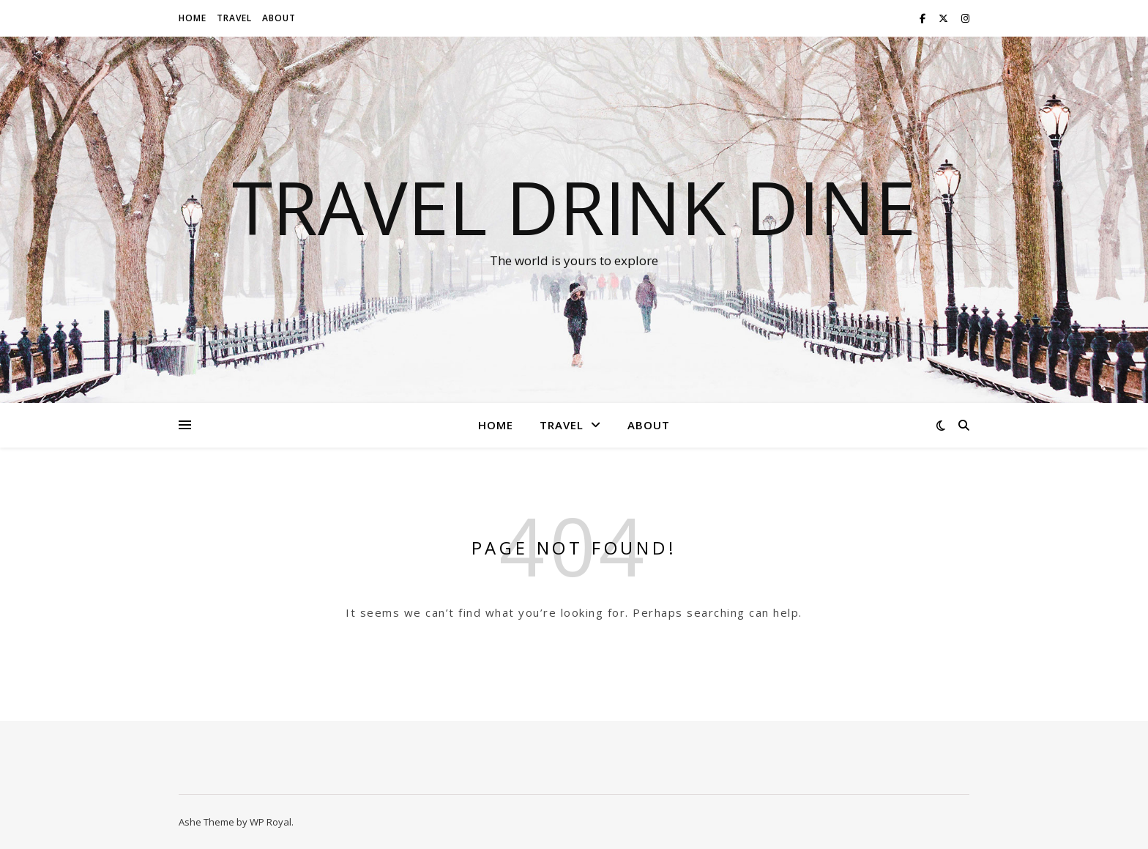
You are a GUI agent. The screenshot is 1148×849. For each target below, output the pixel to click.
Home (192, 18)
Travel (234, 18)
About (279, 18)
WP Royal (270, 821)
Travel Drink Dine (574, 206)
